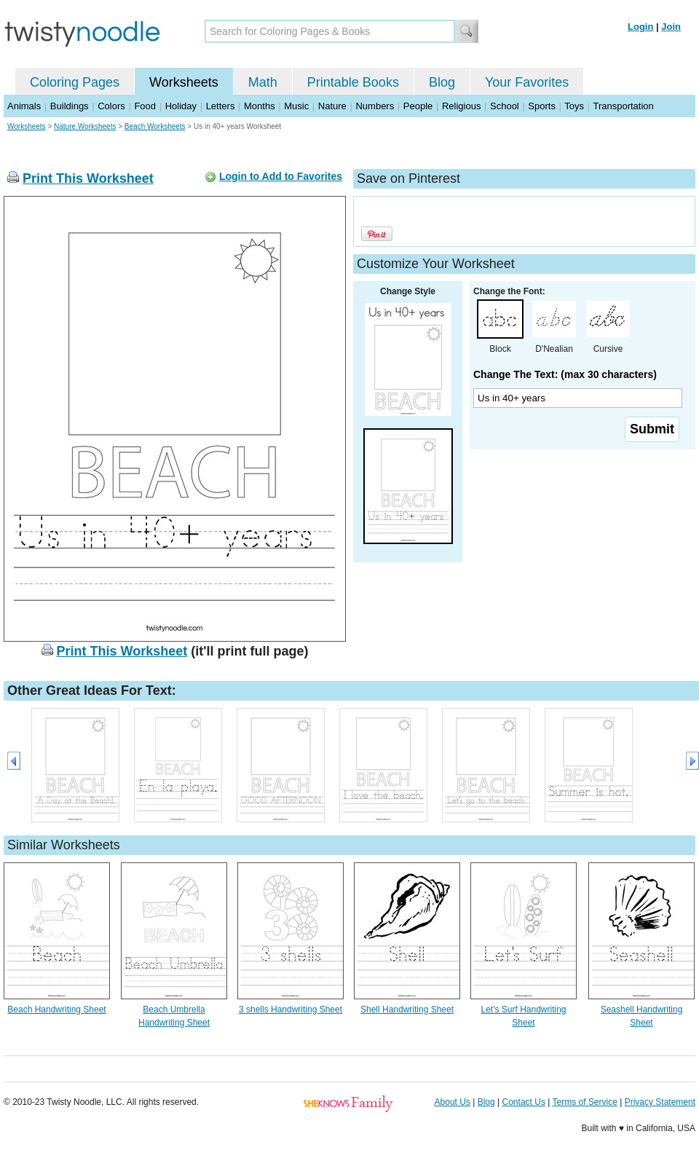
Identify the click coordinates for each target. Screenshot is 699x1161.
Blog (442, 82)
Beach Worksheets (155, 126)
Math (262, 82)
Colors (111, 106)
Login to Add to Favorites (280, 176)
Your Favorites (527, 82)
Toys (574, 106)
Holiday (181, 106)
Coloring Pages (74, 82)
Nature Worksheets (85, 126)
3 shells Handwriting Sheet (290, 1009)
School (504, 106)
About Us (452, 1102)
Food (145, 106)
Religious (461, 106)
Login (640, 26)
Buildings (69, 106)
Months (259, 106)
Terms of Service (584, 1102)
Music (296, 106)
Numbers (374, 106)
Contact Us (523, 1102)
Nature (332, 106)
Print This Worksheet (88, 178)
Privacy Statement (660, 1102)
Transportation (623, 106)
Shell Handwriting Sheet (407, 1009)
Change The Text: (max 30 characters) (565, 374)
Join (671, 26)
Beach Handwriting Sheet (56, 1009)
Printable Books (353, 82)
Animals (24, 106)
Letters (220, 106)
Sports (542, 106)
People (418, 106)
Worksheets (183, 82)
